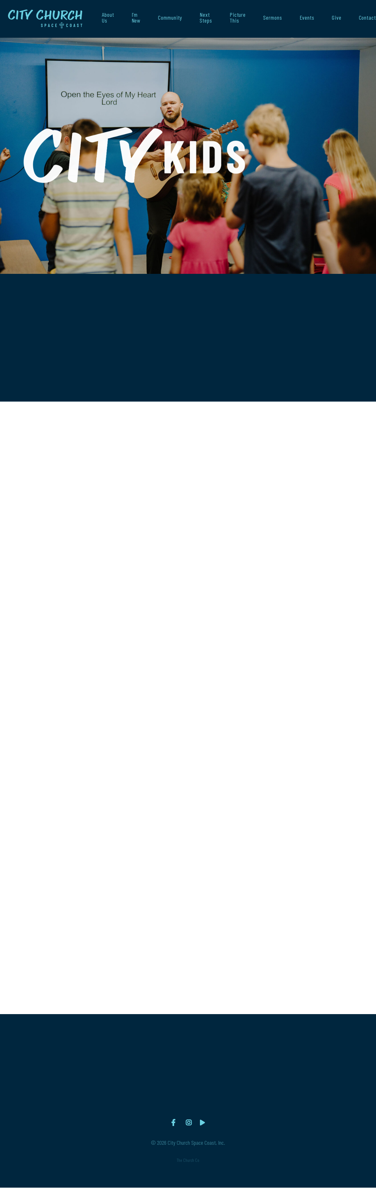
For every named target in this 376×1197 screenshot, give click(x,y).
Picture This (238, 18)
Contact (367, 18)
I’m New (136, 18)
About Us (108, 18)
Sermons (272, 18)
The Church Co (188, 1160)
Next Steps (206, 18)
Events (307, 18)
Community (170, 18)
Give (336, 18)
